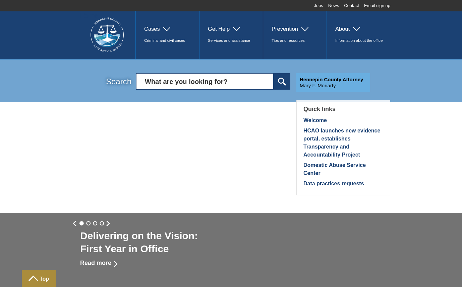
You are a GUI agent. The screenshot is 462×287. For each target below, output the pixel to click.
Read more (95, 263)
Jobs (318, 5)
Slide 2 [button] (95, 224)
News (333, 5)
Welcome (315, 120)
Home (89, 15)
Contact (351, 5)
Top (44, 279)
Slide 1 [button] (88, 224)
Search (118, 81)
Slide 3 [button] (102, 224)
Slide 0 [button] (81, 224)
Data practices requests (333, 183)
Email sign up (377, 5)
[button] (167, 35)
